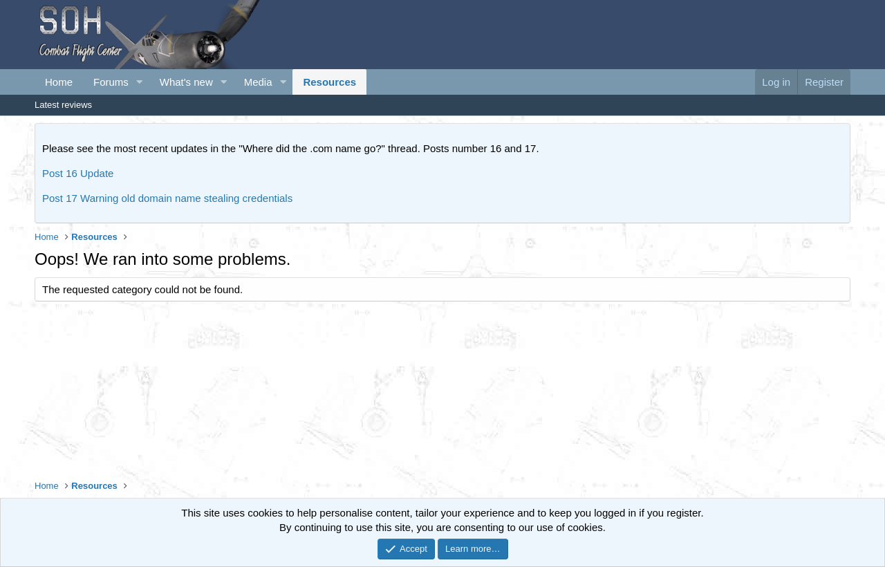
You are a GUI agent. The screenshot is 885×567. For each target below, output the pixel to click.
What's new (186, 82)
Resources (329, 82)
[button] (139, 82)
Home (59, 82)
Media (258, 82)
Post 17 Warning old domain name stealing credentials (167, 198)
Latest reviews (63, 105)
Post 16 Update (77, 173)
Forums (111, 82)
